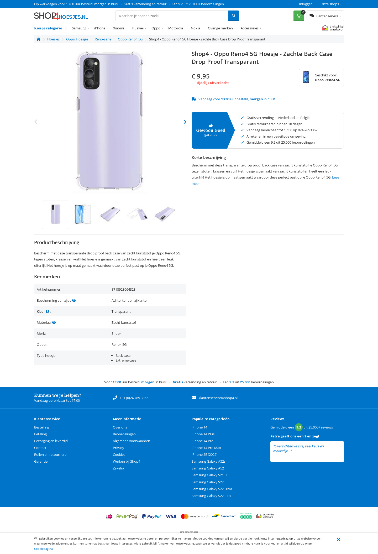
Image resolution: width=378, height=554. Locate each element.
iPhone (99, 28)
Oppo (155, 28)
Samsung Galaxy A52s (208, 461)
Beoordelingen (124, 434)
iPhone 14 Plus (203, 434)
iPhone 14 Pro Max (206, 447)
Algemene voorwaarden (131, 440)
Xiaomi (118, 28)
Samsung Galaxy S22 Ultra (212, 489)
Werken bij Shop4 (126, 461)
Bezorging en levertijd (51, 440)
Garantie (41, 461)
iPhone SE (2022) (204, 454)
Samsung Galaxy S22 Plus (211, 495)
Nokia (195, 28)
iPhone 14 (199, 427)
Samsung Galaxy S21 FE (210, 475)
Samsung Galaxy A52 (208, 468)
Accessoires (250, 28)
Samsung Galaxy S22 (208, 482)
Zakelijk (118, 468)
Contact (40, 447)
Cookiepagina (43, 549)
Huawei (138, 28)
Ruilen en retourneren (51, 454)
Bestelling (41, 427)
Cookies (119, 454)
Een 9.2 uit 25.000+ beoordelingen (198, 4)
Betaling (40, 434)
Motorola (175, 28)
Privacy (118, 447)
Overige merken (220, 28)
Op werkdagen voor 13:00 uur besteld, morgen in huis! (76, 4)
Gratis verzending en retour (145, 4)
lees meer (299, 451)
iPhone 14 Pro (202, 440)
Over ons (120, 427)
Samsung (79, 28)
